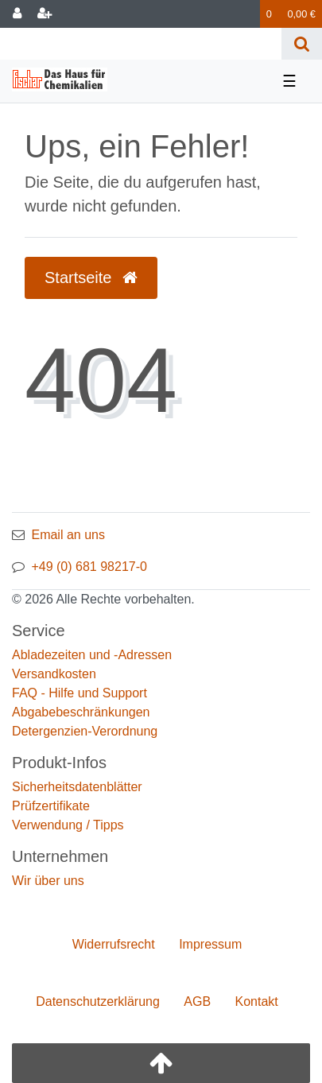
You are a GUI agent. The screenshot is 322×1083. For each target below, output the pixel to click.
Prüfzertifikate (51, 806)
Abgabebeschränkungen (80, 712)
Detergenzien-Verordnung (84, 731)
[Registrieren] (44, 14)
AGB (197, 1001)
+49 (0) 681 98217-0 (88, 566)
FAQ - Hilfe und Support (79, 693)
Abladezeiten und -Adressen (92, 655)
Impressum (210, 944)
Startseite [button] (91, 277)
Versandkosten (54, 674)
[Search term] (140, 44)
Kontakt (256, 1001)
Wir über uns (48, 880)
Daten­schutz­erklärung (98, 1001)
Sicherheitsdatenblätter (77, 787)
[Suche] (301, 44)
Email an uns (68, 535)
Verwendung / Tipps (68, 825)
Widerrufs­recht (113, 944)
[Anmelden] (17, 14)
